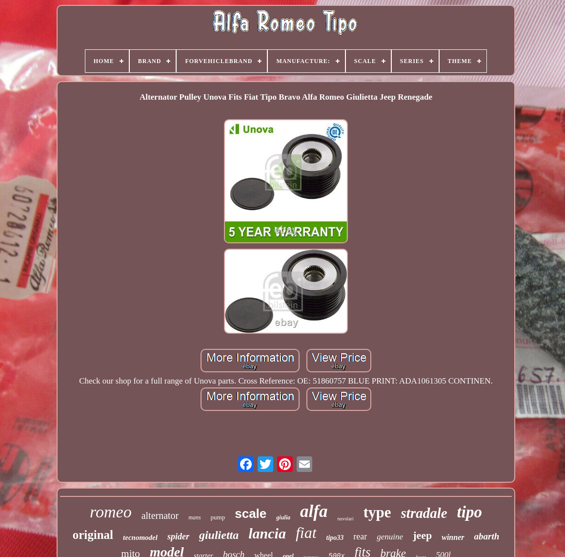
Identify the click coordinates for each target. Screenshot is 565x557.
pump (218, 517)
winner (453, 537)
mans (194, 517)
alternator (160, 515)
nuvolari (345, 518)
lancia (267, 533)
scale (250, 513)
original (93, 534)
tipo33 (335, 537)
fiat (306, 532)
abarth (487, 536)
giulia (283, 517)
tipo (469, 512)
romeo (111, 512)
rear (360, 536)
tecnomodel (140, 537)
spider (178, 536)
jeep (422, 535)
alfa (313, 511)
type (377, 512)
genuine (390, 536)
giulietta (219, 535)
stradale (424, 513)
